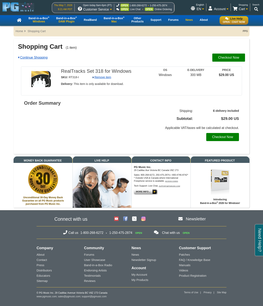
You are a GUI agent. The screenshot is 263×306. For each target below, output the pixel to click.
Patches (184, 254)
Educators (43, 275)
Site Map (221, 292)
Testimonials (92, 275)
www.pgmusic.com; (47, 296)
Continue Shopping (33, 57)
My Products (140, 280)
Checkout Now (228, 57)
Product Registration (192, 275)
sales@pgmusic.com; (70, 296)
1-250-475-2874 (158, 5)
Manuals (184, 265)
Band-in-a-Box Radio (98, 265)
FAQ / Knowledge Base (194, 260)
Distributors (44, 270)
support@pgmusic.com (169, 186)
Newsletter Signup (144, 260)
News (135, 254)
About (40, 254)
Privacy (207, 292)
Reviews (90, 281)
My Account (139, 274)
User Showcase (94, 260)
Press (40, 265)
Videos (183, 270)
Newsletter (196, 218)
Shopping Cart (37, 31)
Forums (89, 254)
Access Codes (171, 181)
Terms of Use (191, 292)
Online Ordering (163, 9)
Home (19, 31)
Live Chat (135, 9)
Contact (42, 260)
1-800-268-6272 (138, 5)
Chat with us (171, 232)
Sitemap (42, 281)
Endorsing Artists (95, 270)
